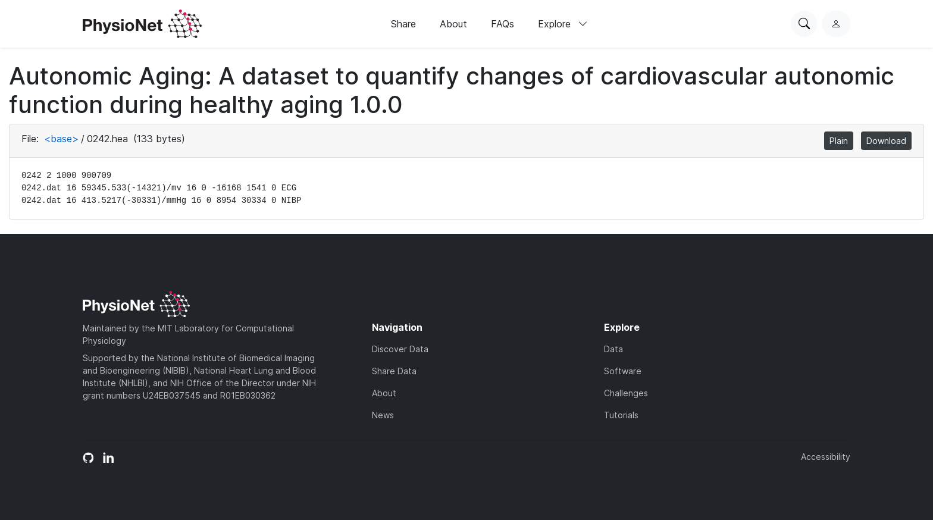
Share (403, 24)
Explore (563, 24)
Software (622, 371)
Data (613, 349)
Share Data (394, 371)
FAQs (502, 24)
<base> (61, 139)
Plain (838, 141)
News (383, 415)
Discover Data (400, 349)
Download (886, 141)
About (453, 24)
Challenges (626, 393)
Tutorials (621, 415)
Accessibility (825, 457)
